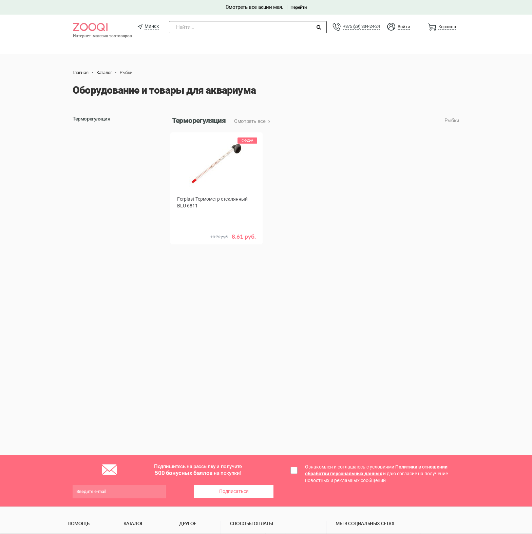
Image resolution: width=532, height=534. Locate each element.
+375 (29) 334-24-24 (361, 26)
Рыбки (451, 120)
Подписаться (234, 491)
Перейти (298, 7)
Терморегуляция (91, 119)
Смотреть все (250, 121)
